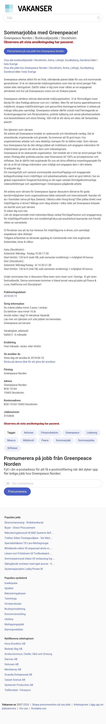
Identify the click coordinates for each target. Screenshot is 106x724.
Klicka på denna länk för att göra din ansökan (29, 361)
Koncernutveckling (15, 614)
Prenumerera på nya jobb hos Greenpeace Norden (35, 51)
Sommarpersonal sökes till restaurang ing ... (30, 558)
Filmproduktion (49, 432)
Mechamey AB (13, 669)
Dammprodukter (14, 629)
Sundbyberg (71, 60)
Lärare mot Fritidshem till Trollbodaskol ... (28, 553)
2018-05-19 (10, 296)
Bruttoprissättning (15, 608)
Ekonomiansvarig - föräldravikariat (24, 522)
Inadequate (11, 583)
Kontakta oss (38, 708)
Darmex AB (11, 659)
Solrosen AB (12, 664)
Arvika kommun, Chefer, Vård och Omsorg (28, 654)
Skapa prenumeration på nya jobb (51, 704)
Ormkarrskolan (13, 603)
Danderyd (85, 60)
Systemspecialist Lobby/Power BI (24, 568)
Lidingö (59, 60)
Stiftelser (12, 448)
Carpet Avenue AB (15, 679)
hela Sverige (11, 64)
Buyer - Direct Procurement (20, 527)
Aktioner (29, 432)
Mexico (11, 440)
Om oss (23, 708)
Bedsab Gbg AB (13, 648)
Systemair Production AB (19, 684)
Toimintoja (11, 598)
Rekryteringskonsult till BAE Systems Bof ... (29, 532)
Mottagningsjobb (14, 624)
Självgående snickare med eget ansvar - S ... (30, 563)
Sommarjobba (86, 440)
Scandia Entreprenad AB (18, 674)
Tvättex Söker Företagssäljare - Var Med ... (29, 538)
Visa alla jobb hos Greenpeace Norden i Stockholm (33, 67)
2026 (26, 704)
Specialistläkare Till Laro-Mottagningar (26, 543)
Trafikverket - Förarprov (18, 690)
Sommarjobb (63, 440)
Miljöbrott (28, 440)
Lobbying (92, 432)
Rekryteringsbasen (15, 593)
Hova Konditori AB (15, 643)
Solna (51, 60)
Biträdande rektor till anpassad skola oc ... (28, 548)
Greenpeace (72, 432)
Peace (44, 440)
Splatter (9, 588)
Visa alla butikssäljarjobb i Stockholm (25, 60)
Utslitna (9, 619)
